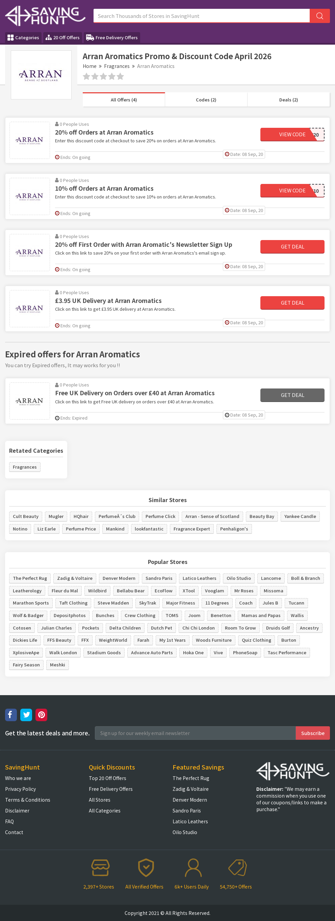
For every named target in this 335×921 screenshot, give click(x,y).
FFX (85, 640)
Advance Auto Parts (152, 652)
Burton (288, 640)
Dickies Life (25, 640)
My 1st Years (172, 640)
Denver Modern (119, 578)
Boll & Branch (305, 578)
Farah (143, 640)
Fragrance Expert (192, 528)
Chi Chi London (198, 627)
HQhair (81, 516)
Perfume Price (81, 528)
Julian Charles (56, 627)
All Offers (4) (124, 99)
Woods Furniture (214, 640)
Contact (14, 832)
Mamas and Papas (261, 615)
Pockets (90, 627)
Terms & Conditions (27, 799)
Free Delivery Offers (112, 37)
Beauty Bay (262, 516)
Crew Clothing (140, 615)
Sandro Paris (159, 578)
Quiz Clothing (256, 640)
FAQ (9, 821)
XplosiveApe (26, 652)
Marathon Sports (31, 602)
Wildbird (97, 590)
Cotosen (22, 627)
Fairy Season (26, 664)
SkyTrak (147, 602)
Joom (194, 615)
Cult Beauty (25, 516)
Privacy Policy (20, 788)
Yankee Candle (300, 516)
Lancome (271, 578)
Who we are (18, 778)
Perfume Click (160, 516)
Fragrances (117, 66)
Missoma (273, 590)
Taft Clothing (73, 602)
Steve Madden (113, 602)
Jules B (270, 602)
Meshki (57, 664)
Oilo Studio (239, 578)
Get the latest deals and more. (47, 733)
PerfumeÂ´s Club (117, 516)
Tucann (296, 602)
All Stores (99, 799)
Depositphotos (70, 615)
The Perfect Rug (30, 578)
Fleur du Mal (65, 590)
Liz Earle (46, 528)
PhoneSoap (245, 652)
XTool (189, 590)
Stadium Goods (104, 652)
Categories (23, 37)
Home (90, 66)
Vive (218, 652)
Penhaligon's (234, 528)
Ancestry (309, 627)
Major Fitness (180, 602)
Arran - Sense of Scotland (212, 516)
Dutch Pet (161, 627)
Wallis (297, 615)
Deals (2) (288, 99)
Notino (20, 528)
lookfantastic (149, 528)
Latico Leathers (199, 578)
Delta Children (125, 627)
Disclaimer (17, 810)
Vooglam (214, 590)
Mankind (115, 528)
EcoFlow (164, 590)
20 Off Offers (63, 37)
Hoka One (193, 652)
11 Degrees (217, 602)
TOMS (171, 615)
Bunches (105, 615)
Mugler (56, 516)
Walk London (63, 652)
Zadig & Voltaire (75, 578)
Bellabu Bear (131, 590)
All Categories (105, 810)
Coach (246, 602)
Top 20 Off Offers (107, 778)
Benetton (221, 615)
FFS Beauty (59, 640)
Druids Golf (278, 627)
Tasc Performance (286, 652)
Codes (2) (206, 99)
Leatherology (27, 590)
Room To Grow (240, 627)
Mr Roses (244, 590)
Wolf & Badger (28, 615)
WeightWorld (113, 640)
